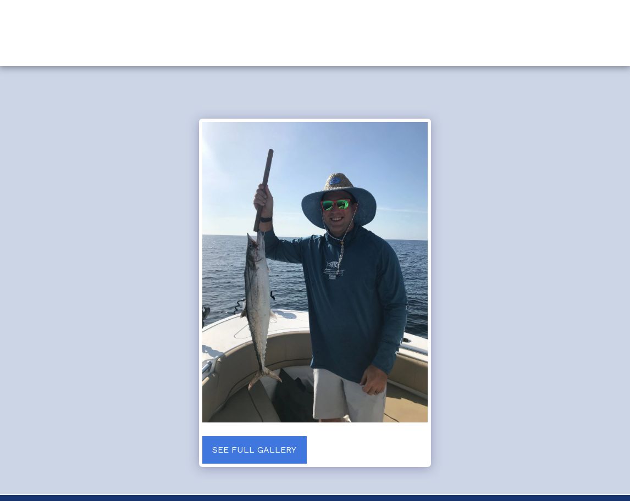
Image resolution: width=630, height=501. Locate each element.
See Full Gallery (254, 449)
